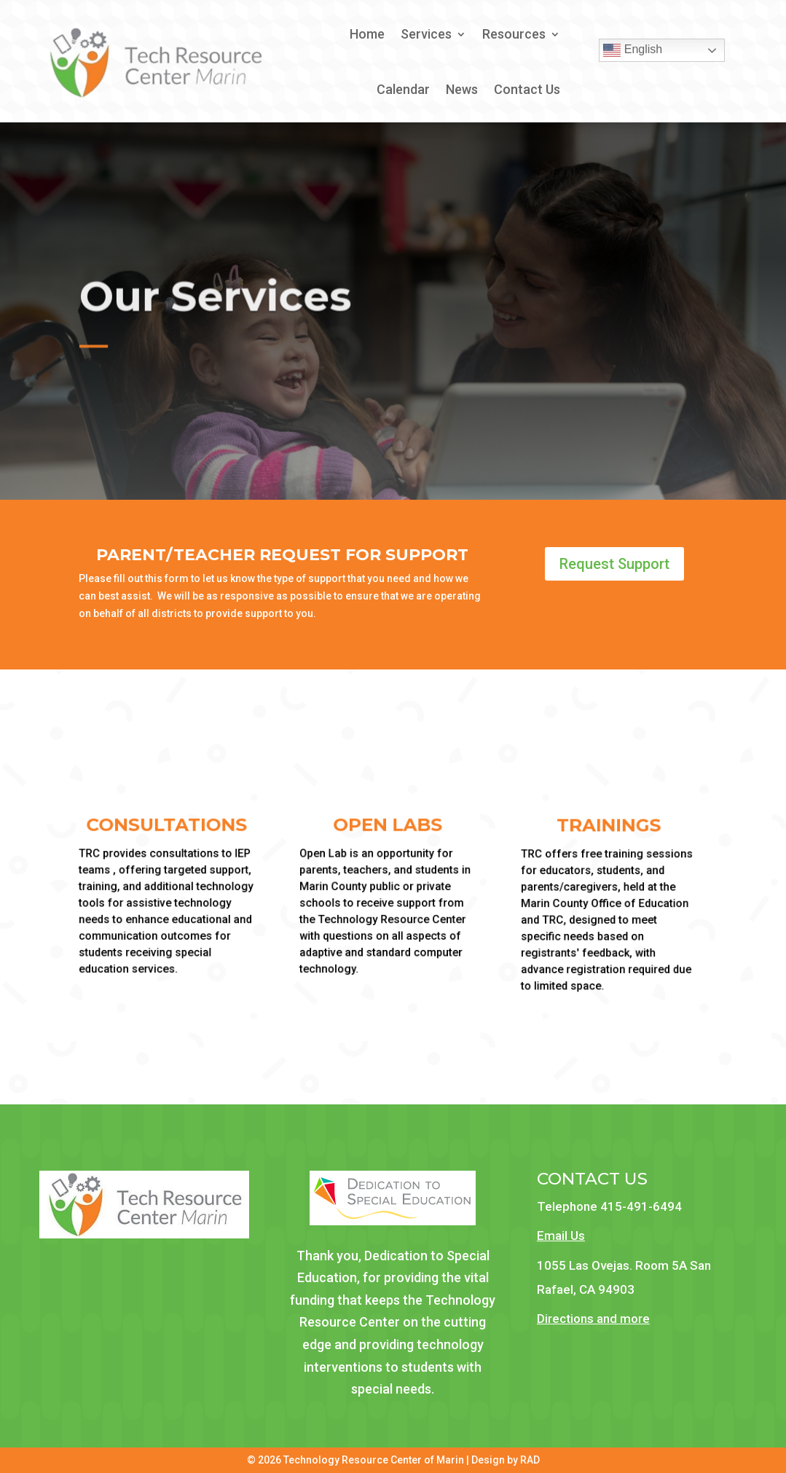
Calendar (403, 89)
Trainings (606, 826)
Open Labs (385, 825)
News (462, 89)
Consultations (164, 825)
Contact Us (527, 89)
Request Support (614, 564)
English (632, 50)
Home (367, 34)
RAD (530, 1460)
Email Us (561, 1235)
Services (426, 34)
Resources (514, 34)
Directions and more (593, 1318)
